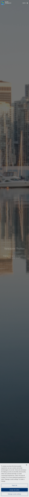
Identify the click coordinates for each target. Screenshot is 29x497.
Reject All (14, 486)
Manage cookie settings (14, 494)
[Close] (26, 465)
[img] (14, 248)
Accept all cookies (14, 490)
